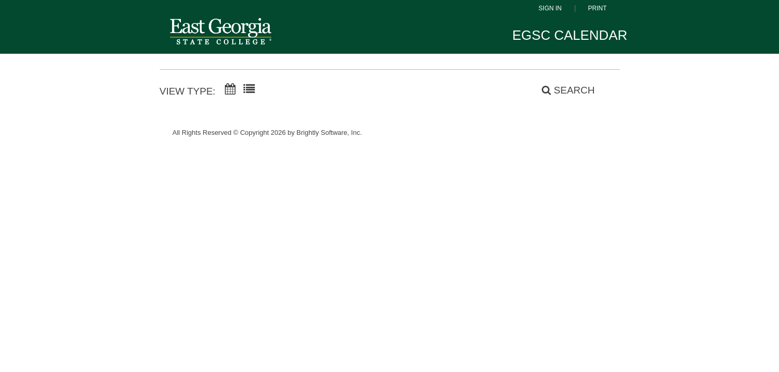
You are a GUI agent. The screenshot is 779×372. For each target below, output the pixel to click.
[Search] (562, 90)
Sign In (550, 8)
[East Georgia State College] (221, 38)
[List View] (249, 89)
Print (597, 8)
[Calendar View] (230, 89)
